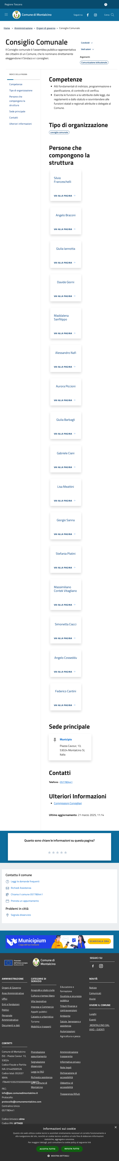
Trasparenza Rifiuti (70, 1094)
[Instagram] (94, 15)
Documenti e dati (11, 1025)
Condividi (87, 43)
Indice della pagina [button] (18, 74)
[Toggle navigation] (6, 14)
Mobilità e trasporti (41, 1026)
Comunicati (95, 993)
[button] (59, 1155)
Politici (5, 1010)
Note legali (65, 1067)
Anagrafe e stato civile (43, 990)
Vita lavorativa (38, 1001)
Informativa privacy (70, 1062)
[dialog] (59, 1142)
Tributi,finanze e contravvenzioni (68, 1008)
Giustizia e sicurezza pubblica (71, 998)
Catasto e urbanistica (42, 1016)
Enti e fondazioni (11, 1004)
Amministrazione (23, 28)
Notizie (93, 987)
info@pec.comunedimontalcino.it (20, 1093)
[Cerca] (112, 15)
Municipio (66, 739)
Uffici (4, 999)
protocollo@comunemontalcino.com (21, 1101)
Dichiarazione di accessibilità (68, 1075)
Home (7, 28)
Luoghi (92, 1014)
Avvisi (92, 999)
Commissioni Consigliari (68, 803)
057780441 (66, 782)
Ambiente (65, 1016)
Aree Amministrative (13, 993)
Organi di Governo (11, 987)
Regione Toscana (13, 4)
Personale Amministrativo (10, 1018)
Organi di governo (45, 28)
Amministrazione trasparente (69, 1054)
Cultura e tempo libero (43, 996)
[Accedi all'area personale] (105, 4)
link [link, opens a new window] (89, 1142)
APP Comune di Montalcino (39, 1085)
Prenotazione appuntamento (38, 1054)
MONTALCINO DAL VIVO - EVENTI (99, 1027)
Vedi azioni (88, 49)
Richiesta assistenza (41, 1077)
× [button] (115, 1127)
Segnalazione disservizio (38, 1064)
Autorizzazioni (67, 1031)
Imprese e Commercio (42, 1007)
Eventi (92, 1019)
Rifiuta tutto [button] (72, 1148)
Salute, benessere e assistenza (70, 1024)
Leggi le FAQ (37, 1072)
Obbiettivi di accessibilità (66, 1085)
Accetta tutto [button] (47, 1149)
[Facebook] (86, 15)
